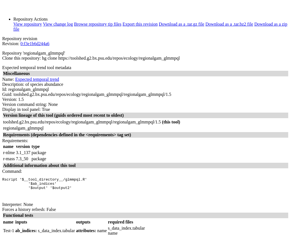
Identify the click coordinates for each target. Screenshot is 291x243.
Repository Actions (30, 19)
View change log (58, 24)
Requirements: (15, 140)
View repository (27, 24)
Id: (4, 89)
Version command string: (24, 104)
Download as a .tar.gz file (181, 24)
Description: (13, 84)
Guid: (7, 94)
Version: (9, 99)
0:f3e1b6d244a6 (34, 43)
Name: (8, 79)
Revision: (10, 43)
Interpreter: (12, 208)
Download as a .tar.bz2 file (229, 24)
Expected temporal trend (37, 79)
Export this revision (140, 24)
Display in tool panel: (21, 109)
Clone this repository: (21, 58)
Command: (12, 171)
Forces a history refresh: (23, 213)
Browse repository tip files (97, 24)
